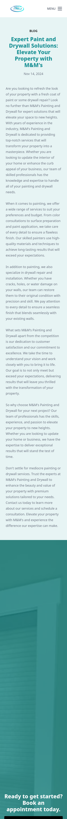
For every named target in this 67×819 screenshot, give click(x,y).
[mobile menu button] (60, 8)
